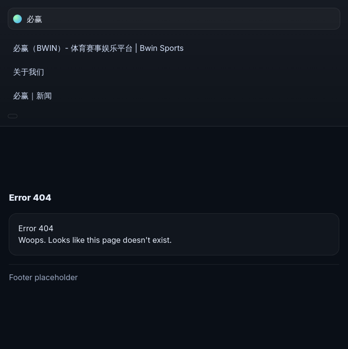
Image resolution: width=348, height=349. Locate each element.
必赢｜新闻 (32, 95)
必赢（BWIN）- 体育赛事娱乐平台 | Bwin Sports (98, 48)
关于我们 (28, 72)
